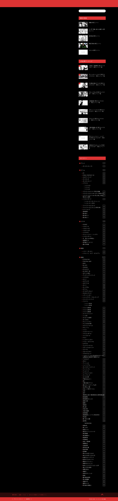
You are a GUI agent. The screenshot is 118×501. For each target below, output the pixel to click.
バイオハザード (94, 199)
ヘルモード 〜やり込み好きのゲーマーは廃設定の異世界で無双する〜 (94, 356)
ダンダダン (94, 320)
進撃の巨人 (94, 469)
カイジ (94, 279)
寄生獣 (94, 417)
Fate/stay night (94, 261)
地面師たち (94, 240)
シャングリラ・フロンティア (94, 297)
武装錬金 (94, 439)
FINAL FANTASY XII (94, 175)
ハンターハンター (94, 340)
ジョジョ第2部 (88, 305)
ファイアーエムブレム (94, 205)
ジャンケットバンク (94, 299)
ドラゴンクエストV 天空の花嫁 (94, 191)
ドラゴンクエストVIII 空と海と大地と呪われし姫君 (94, 196)
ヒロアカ (94, 343)
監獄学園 (94, 449)
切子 (94, 393)
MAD (94, 263)
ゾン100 (94, 316)
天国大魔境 (94, 411)
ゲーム (93, 170)
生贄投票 (94, 445)
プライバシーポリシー (18, 499)
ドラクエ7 (87, 187)
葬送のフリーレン (94, 461)
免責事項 (28, 499)
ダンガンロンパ (94, 181)
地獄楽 (94, 405)
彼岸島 (94, 421)
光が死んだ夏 (94, 387)
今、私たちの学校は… (94, 238)
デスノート (94, 327)
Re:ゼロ (94, 265)
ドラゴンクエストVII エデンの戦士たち (94, 193)
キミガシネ (94, 179)
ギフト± (94, 289)
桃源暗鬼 (94, 437)
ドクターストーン (94, 332)
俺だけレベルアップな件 (94, 385)
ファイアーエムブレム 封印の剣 (94, 207)
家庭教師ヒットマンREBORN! (94, 415)
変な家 (94, 407)
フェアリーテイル (94, 345)
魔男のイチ (94, 483)
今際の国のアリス (94, 383)
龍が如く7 (94, 217)
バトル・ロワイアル (94, 341)
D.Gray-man (94, 259)
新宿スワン (94, 429)
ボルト (94, 361)
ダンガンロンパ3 (94, 166)
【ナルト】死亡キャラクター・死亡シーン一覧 (31, 121)
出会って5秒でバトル (94, 389)
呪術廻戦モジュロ (94, 399)
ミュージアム (94, 365)
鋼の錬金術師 (94, 477)
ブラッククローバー (94, 347)
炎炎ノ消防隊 (94, 441)
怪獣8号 (94, 425)
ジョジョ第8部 (94, 312)
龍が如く (94, 213)
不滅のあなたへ (94, 379)
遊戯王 (94, 471)
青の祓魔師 (94, 479)
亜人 (94, 381)
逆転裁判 (94, 211)
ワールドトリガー (94, 373)
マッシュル (94, 363)
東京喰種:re (94, 435)
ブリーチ (94, 349)
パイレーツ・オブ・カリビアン (94, 253)
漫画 (93, 257)
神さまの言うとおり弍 (94, 455)
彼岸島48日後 (88, 423)
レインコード (94, 209)
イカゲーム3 (94, 230)
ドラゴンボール (94, 333)
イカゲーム (94, 226)
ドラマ (93, 221)
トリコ (94, 330)
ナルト (14, 11)
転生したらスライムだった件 (94, 465)
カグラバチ (94, 281)
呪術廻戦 (94, 397)
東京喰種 (94, 433)
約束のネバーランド (94, 457)
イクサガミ (94, 232)
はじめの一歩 (94, 271)
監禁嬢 (94, 451)
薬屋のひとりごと (94, 463)
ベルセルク (94, 359)
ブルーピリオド (94, 351)
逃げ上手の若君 (94, 467)
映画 (93, 248)
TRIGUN (94, 267)
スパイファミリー (94, 314)
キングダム (94, 287)
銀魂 (94, 475)
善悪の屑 (94, 401)
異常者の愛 (94, 447)
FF (94, 173)
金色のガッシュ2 (94, 473)
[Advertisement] (43, 65)
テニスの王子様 (94, 323)
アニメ (93, 163)
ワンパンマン (94, 369)
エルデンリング (94, 177)
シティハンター (94, 295)
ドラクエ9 (87, 189)
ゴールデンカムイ (94, 291)
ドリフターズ (94, 336)
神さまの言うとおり (94, 453)
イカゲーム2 (94, 228)
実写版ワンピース (94, 242)
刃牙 (94, 391)
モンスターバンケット (94, 367)
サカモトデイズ (94, 293)
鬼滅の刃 (94, 481)
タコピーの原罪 (94, 318)
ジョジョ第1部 (88, 303)
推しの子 (94, 427)
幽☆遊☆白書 (94, 419)
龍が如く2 (94, 215)
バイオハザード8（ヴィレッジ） (92, 201)
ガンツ (94, 285)
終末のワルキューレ (94, 459)
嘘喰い (94, 403)
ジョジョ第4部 (94, 310)
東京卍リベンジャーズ (94, 431)
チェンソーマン (94, 322)
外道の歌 (94, 409)
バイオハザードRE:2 (90, 203)
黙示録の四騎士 (94, 485)
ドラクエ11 (87, 185)
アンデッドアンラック (94, 275)
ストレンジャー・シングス (94, 234)
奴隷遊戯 (94, 413)
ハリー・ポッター (94, 251)
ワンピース (94, 371)
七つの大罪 (94, 377)
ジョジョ (94, 301)
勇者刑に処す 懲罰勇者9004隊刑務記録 (94, 395)
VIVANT (94, 224)
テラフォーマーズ (94, 326)
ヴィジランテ (94, 375)
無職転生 (94, 443)
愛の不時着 (94, 244)
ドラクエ (94, 183)
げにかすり (94, 269)
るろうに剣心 (94, 273)
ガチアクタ (94, 283)
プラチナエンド (94, 353)
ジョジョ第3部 (94, 308)
